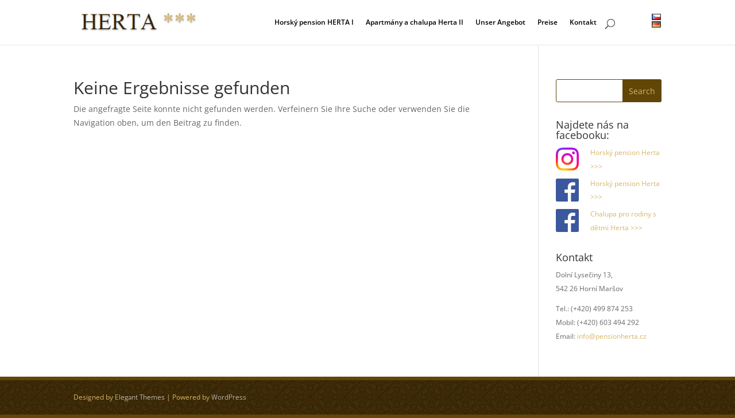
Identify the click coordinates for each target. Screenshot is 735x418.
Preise (547, 23)
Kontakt (583, 23)
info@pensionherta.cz (612, 336)
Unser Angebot (500, 23)
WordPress (228, 397)
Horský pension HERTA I (314, 23)
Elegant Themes (140, 397)
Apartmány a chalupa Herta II (414, 23)
